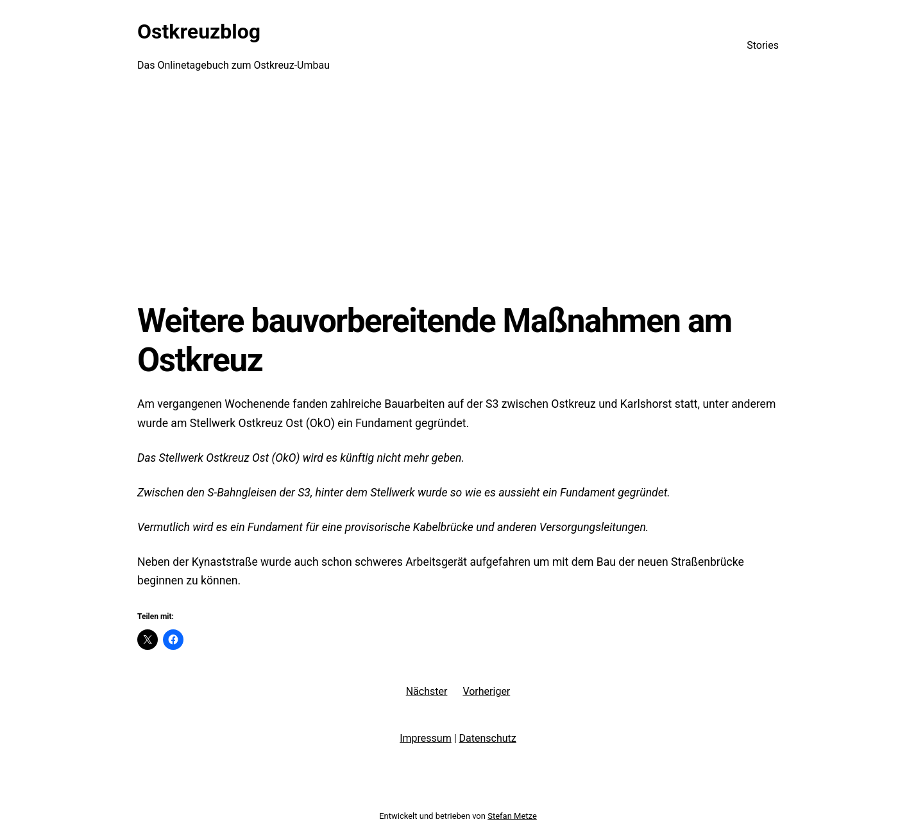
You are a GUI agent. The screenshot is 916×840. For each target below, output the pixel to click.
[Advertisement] (458, 196)
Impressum (426, 738)
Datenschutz (487, 738)
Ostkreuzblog (198, 31)
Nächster (427, 691)
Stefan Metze (512, 816)
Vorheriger (486, 691)
